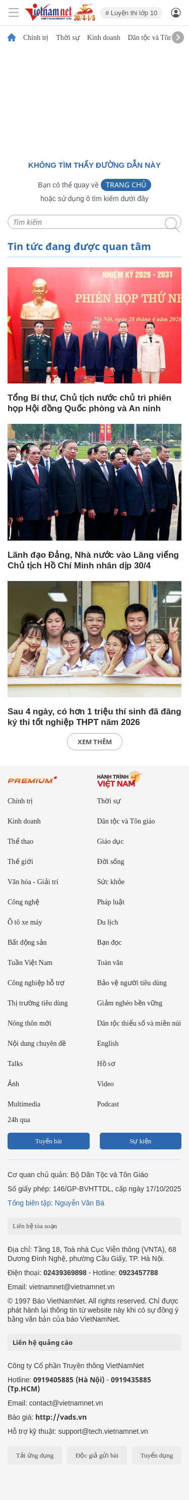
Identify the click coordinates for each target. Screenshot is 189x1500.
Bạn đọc (109, 942)
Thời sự (67, 37)
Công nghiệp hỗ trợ (36, 983)
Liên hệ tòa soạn (35, 1226)
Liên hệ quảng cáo (43, 1342)
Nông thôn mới (29, 1023)
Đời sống (110, 861)
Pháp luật (110, 902)
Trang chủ (126, 184)
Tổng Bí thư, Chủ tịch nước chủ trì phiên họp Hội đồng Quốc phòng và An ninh (89, 403)
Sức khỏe (111, 882)
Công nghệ (23, 902)
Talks (15, 1064)
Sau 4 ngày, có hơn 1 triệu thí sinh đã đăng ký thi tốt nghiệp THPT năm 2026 (94, 717)
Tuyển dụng (156, 1455)
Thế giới (20, 861)
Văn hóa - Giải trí (33, 882)
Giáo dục (110, 841)
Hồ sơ (106, 1064)
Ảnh (13, 1084)
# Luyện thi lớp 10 (131, 13)
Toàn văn (110, 962)
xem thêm (95, 741)
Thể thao (20, 841)
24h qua (19, 1120)
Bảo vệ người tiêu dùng (132, 983)
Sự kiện (140, 1141)
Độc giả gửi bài (97, 1455)
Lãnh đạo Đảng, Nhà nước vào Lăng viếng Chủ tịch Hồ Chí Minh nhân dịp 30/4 (93, 560)
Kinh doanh (103, 37)
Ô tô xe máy (25, 922)
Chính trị (35, 37)
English (108, 1043)
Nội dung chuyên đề (37, 1043)
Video (105, 1084)
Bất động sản (27, 942)
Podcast (108, 1104)
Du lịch (107, 922)
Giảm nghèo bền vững (130, 1003)
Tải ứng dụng (35, 1455)
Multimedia (24, 1104)
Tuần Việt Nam (30, 962)
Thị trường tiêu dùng (38, 1003)
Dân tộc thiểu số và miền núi (139, 1023)
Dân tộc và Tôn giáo (156, 37)
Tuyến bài (48, 1141)
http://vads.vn (61, 1417)
